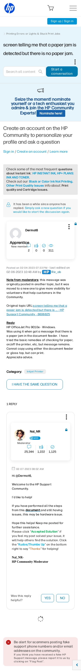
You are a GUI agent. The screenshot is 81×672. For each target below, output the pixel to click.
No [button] (62, 598)
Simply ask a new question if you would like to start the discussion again (42, 210)
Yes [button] (47, 598)
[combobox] (24, 71)
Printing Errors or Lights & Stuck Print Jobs (33, 33)
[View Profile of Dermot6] (31, 230)
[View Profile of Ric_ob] (56, 272)
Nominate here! (51, 113)
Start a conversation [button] (62, 71)
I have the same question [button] (34, 384)
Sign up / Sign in (62, 21)
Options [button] (77, 62)
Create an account (32, 151)
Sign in (8, 151)
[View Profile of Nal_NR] (35, 431)
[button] (68, 225)
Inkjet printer (35, 371)
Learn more (59, 151)
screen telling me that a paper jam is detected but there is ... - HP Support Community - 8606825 (36, 310)
